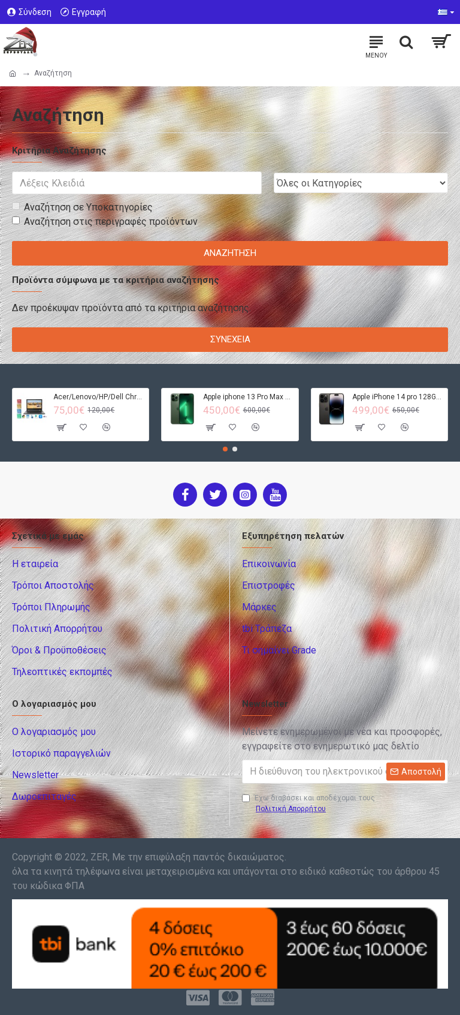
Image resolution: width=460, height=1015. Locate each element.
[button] (225, 449)
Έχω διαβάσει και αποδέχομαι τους (308, 804)
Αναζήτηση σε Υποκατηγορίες (82, 207)
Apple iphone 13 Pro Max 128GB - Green (248, 397)
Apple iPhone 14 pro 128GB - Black (397, 397)
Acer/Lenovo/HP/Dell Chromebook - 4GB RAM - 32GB (98, 397)
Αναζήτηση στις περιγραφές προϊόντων (105, 221)
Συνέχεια (230, 339)
